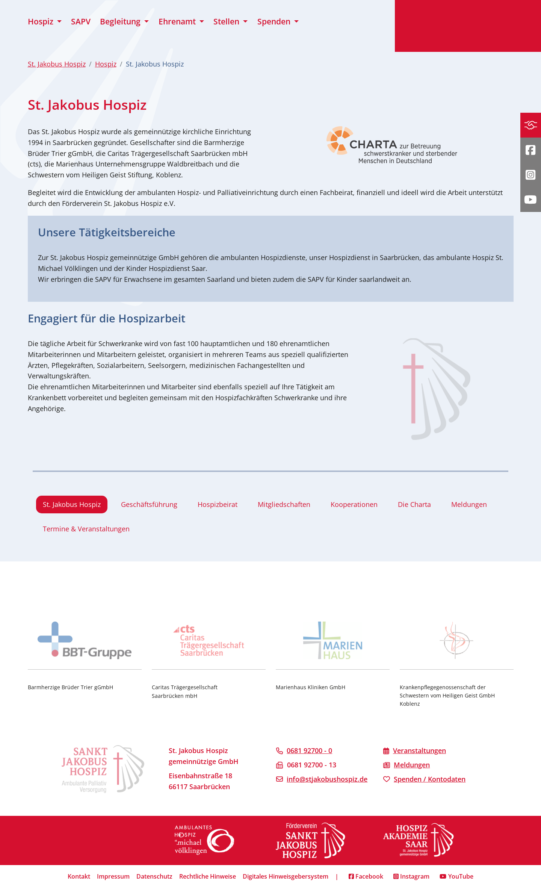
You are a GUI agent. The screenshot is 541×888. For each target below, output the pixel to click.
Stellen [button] (227, 21)
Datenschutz (154, 876)
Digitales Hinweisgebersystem (285, 876)
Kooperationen (354, 504)
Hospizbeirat (217, 504)
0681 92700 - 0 (309, 750)
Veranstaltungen (419, 750)
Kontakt (79, 876)
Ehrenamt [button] (178, 21)
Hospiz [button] (41, 21)
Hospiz (105, 63)
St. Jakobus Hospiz (57, 63)
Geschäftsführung (149, 504)
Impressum (113, 876)
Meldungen (469, 504)
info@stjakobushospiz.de (327, 779)
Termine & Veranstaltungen (86, 528)
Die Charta (414, 504)
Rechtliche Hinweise (207, 876)
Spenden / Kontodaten (429, 779)
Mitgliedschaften (284, 504)
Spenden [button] (274, 21)
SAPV (81, 21)
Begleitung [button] (121, 21)
